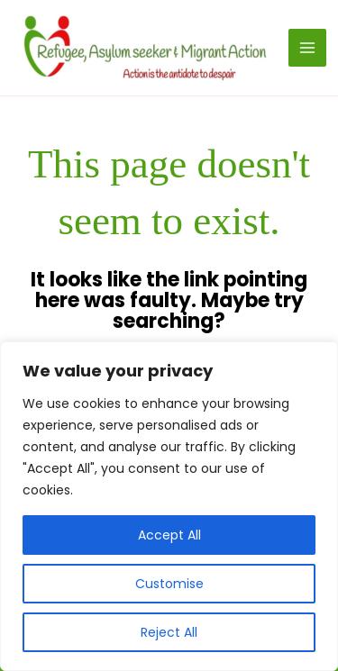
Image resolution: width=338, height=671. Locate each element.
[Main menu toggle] (307, 48)
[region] (169, 506)
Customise (169, 584)
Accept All (169, 535)
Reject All (169, 632)
